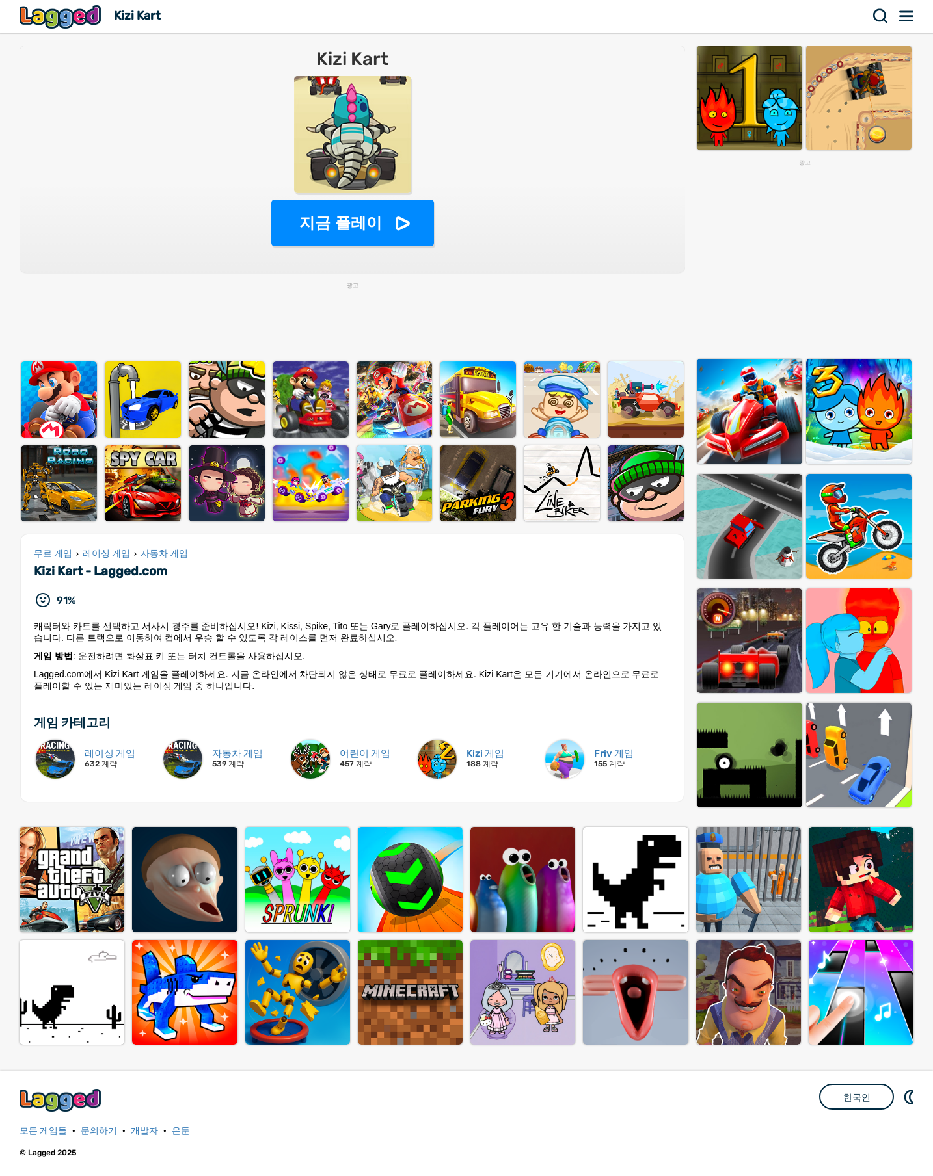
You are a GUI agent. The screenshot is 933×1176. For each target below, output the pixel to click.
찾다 (881, 16)
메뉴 (907, 16)
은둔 (181, 1130)
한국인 (857, 1097)
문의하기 (99, 1130)
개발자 (144, 1130)
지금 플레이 (340, 222)
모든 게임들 (43, 1130)
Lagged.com (62, 1100)
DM (910, 1097)
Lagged (62, 16)
